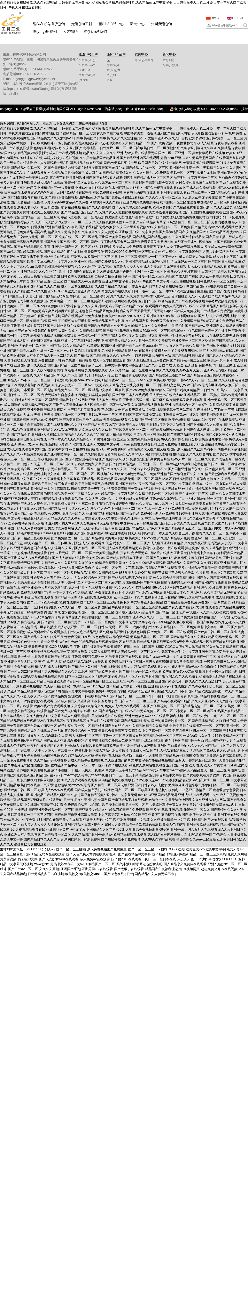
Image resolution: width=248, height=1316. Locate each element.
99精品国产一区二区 (100, 864)
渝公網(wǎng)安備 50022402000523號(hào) (204, 109)
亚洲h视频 (180, 854)
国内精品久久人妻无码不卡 (155, 874)
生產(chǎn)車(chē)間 (87, 77)
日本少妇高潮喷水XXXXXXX (216, 859)
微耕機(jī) (113, 65)
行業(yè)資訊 (171, 65)
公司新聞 (168, 60)
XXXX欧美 (176, 849)
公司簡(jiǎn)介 (88, 60)
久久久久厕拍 (49, 869)
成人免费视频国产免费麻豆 (107, 849)
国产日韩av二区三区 (23, 869)
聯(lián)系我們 (95, 31)
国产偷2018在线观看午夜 (129, 859)
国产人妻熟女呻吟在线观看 (58, 859)
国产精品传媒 (162, 854)
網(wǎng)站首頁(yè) (49, 24)
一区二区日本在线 (163, 859)
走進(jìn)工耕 (81, 24)
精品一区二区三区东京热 (208, 854)
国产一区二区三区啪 (71, 849)
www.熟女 (41, 864)
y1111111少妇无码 (41, 849)
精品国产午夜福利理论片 (163, 869)
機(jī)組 (111, 75)
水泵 (110, 79)
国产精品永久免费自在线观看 (185, 864)
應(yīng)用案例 (45, 31)
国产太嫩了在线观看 (129, 869)
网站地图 (48, 133)
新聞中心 (137, 24)
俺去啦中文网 (28, 859)
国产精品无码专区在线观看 (45, 854)
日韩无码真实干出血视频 (46, 874)
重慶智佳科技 (132, 118)
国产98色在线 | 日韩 (118, 874)
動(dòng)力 (113, 70)
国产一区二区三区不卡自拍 (148, 849)
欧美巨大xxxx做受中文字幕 (205, 849)
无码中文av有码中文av (67, 864)
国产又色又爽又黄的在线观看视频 (91, 854)
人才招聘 (70, 31)
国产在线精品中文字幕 (134, 854)
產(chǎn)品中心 (111, 24)
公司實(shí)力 (87, 65)
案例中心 (141, 54)
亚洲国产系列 (70, 869)
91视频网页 (191, 869)
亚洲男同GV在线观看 (97, 869)
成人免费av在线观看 (95, 859)
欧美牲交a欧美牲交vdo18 (83, 874)
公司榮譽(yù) (161, 24)
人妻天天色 (185, 859)
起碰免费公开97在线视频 (219, 869)
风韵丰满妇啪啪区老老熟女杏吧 (139, 864)
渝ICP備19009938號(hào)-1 (145, 109)
